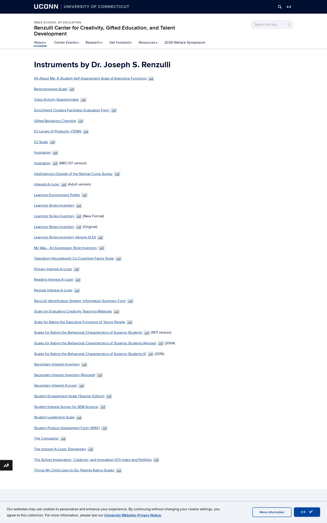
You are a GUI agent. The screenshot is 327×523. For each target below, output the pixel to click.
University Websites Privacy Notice (132, 515)
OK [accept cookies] (307, 512)
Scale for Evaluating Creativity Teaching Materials (77, 311)
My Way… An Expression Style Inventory (69, 248)
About (40, 42)
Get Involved (120, 42)
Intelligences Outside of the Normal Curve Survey (77, 174)
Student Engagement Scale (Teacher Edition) (73, 396)
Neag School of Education (57, 22)
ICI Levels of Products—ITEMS (61, 131)
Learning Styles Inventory (58, 205)
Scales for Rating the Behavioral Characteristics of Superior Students (92, 332)
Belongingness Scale (54, 89)
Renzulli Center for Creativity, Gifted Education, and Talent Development (104, 31)
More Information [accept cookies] (272, 512)
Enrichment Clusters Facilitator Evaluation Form (75, 110)
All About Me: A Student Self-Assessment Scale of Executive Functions (94, 78)
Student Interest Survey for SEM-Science (70, 407)
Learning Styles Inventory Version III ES (69, 237)
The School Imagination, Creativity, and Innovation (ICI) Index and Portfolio (96, 460)
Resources (148, 42)
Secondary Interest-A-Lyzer (59, 385)
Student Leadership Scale (58, 417)
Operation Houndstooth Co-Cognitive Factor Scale (78, 258)
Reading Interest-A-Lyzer (57, 279)
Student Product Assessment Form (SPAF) (71, 428)
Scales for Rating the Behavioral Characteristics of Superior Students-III (94, 354)
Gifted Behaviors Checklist (59, 121)
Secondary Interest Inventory (60, 364)
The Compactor (50, 438)
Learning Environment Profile (61, 195)
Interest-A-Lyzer (50, 184)
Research (94, 42)
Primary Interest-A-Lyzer (57, 269)
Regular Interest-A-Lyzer (57, 290)
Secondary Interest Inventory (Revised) (68, 375)
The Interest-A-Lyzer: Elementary (64, 449)
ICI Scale (45, 142)
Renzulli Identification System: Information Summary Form (84, 301)
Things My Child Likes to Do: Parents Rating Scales (78, 470)
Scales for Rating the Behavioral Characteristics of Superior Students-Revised (99, 343)
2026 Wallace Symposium (184, 42)
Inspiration (46, 152)
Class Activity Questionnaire (60, 99)
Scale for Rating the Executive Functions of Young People (83, 322)
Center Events (66, 42)
